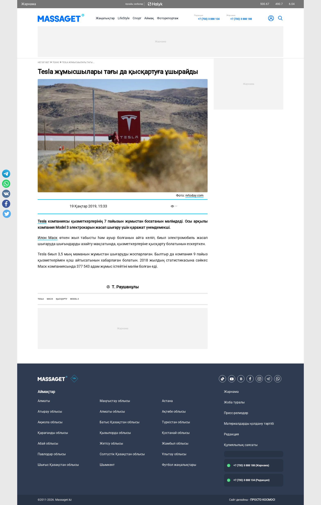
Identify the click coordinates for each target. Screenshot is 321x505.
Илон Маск (48, 238)
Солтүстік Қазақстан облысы (122, 454)
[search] (280, 18)
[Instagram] (259, 379)
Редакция (231, 434)
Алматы (44, 401)
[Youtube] (232, 379)
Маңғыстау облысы (115, 401)
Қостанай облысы (176, 433)
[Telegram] (269, 379)
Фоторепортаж (167, 18)
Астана (167, 401)
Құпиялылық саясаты (241, 445)
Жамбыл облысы (175, 443)
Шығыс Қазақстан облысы (58, 465)
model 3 (74, 299)
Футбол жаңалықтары (179, 465)
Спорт (137, 18)
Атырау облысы (50, 411)
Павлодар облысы (52, 454)
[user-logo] (271, 18)
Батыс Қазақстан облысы (119, 422)
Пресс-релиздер (236, 413)
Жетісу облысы (111, 443)
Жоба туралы (234, 402)
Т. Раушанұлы (123, 286)
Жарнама (28, 4)
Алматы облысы (112, 411)
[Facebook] (250, 379)
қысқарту (61, 299)
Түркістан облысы (176, 422)
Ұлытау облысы (174, 454)
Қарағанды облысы (53, 433)
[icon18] (74, 379)
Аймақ (149, 18)
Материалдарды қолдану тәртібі (249, 424)
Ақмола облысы (50, 422)
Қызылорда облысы (115, 433)
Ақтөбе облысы (174, 411)
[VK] (241, 379)
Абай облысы (48, 443)
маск (50, 299)
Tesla (42, 221)
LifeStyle (124, 18)
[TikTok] (222, 379)
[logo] (61, 18)
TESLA (41, 299)
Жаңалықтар (105, 18)
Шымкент (107, 465)
